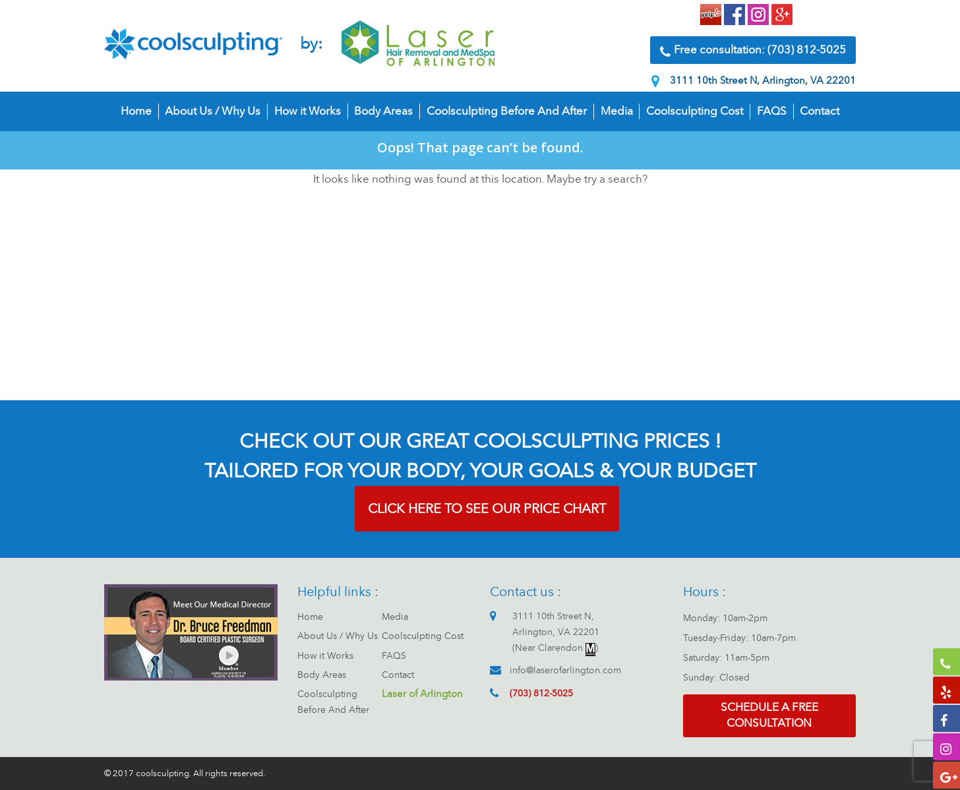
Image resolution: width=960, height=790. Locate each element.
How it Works (307, 111)
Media (617, 111)
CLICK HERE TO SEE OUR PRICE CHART (487, 508)
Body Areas (383, 111)
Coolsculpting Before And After (507, 111)
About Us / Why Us (212, 111)
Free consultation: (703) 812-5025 (753, 51)
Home (136, 111)
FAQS (772, 111)
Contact (819, 111)
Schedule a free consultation (769, 715)
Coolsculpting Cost (694, 111)
